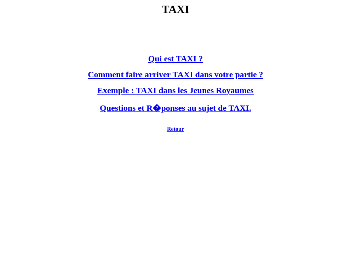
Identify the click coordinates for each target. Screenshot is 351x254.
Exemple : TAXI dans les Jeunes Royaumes (175, 90)
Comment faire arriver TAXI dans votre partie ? (175, 74)
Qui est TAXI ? (175, 58)
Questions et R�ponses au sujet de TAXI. (175, 108)
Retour (175, 129)
